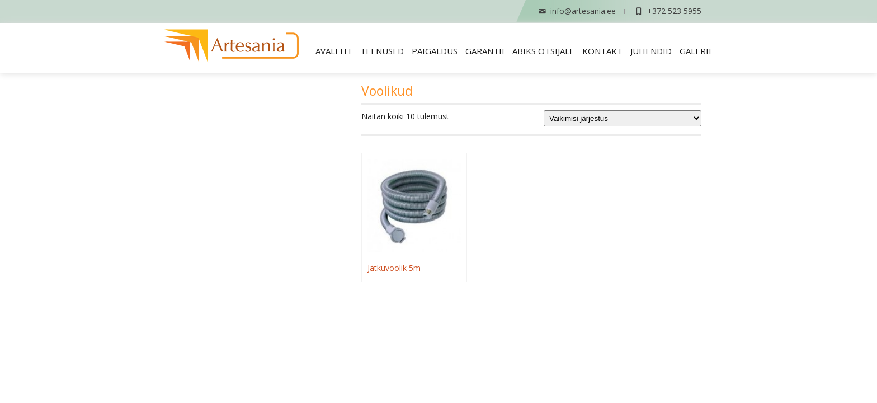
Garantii (484, 51)
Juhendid (651, 51)
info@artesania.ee (576, 11)
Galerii (695, 51)
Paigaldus (435, 51)
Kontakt (602, 51)
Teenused (382, 51)
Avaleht (333, 51)
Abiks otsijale (543, 51)
